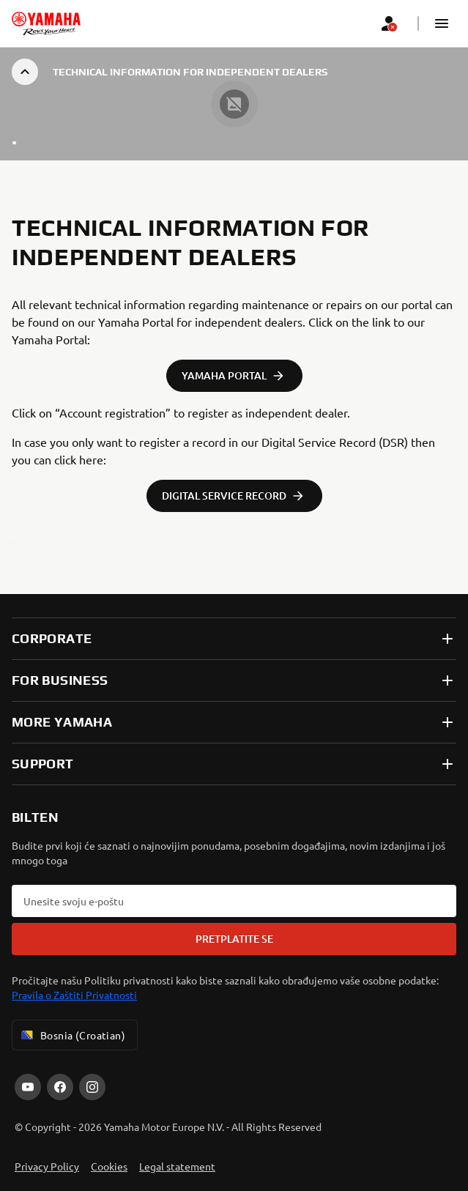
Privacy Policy (47, 1166)
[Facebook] (60, 1087)
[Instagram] (92, 1087)
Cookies (109, 1166)
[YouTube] (28, 1087)
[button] (441, 23)
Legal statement (177, 1166)
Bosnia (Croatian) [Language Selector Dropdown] (71, 1035)
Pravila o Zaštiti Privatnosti (74, 994)
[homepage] (46, 23)
